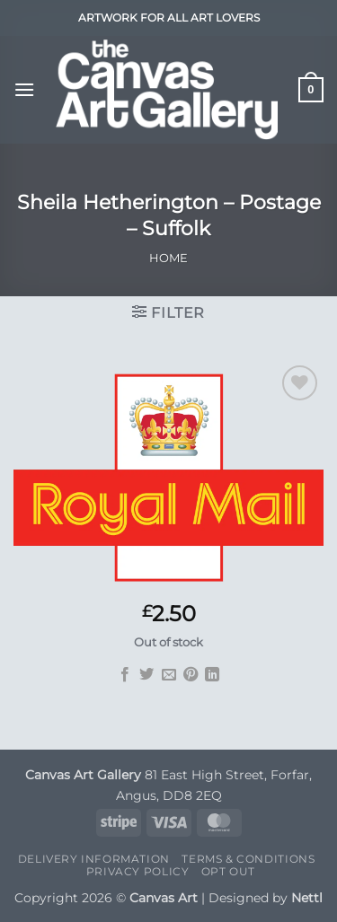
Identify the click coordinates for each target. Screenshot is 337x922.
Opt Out (228, 871)
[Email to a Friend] (168, 675)
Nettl (307, 898)
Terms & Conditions (248, 858)
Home (168, 258)
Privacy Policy (138, 871)
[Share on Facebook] (124, 675)
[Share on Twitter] (146, 675)
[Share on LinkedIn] (212, 675)
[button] (24, 89)
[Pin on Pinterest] (190, 675)
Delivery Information (94, 858)
